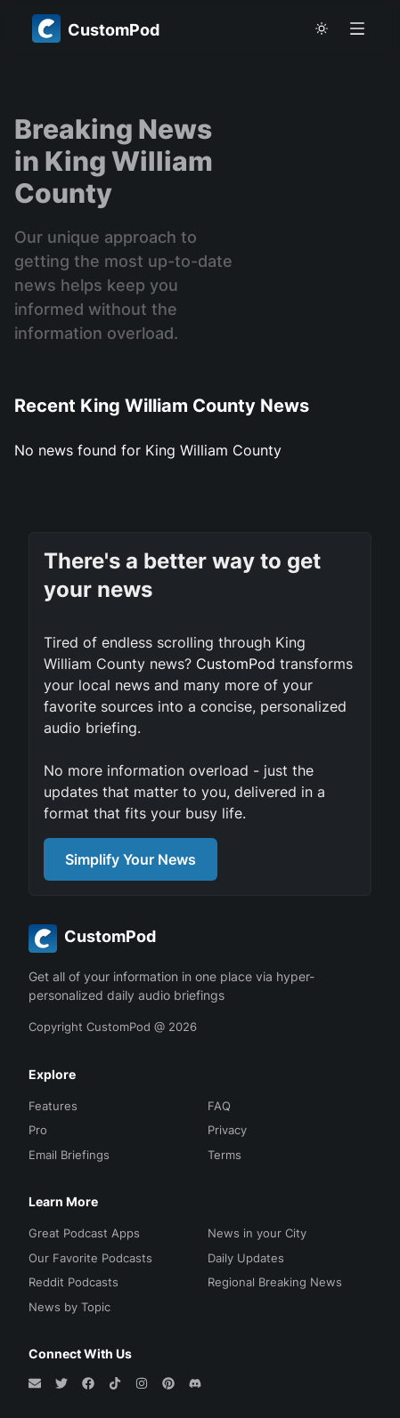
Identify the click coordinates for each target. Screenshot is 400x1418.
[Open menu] (357, 28)
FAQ (219, 1106)
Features (53, 1106)
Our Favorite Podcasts (90, 1258)
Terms (224, 1155)
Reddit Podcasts (73, 1282)
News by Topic (69, 1307)
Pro (38, 1130)
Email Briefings (69, 1155)
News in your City (257, 1233)
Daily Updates (246, 1258)
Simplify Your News (130, 859)
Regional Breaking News (275, 1282)
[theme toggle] (321, 28)
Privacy (227, 1130)
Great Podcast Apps (84, 1233)
